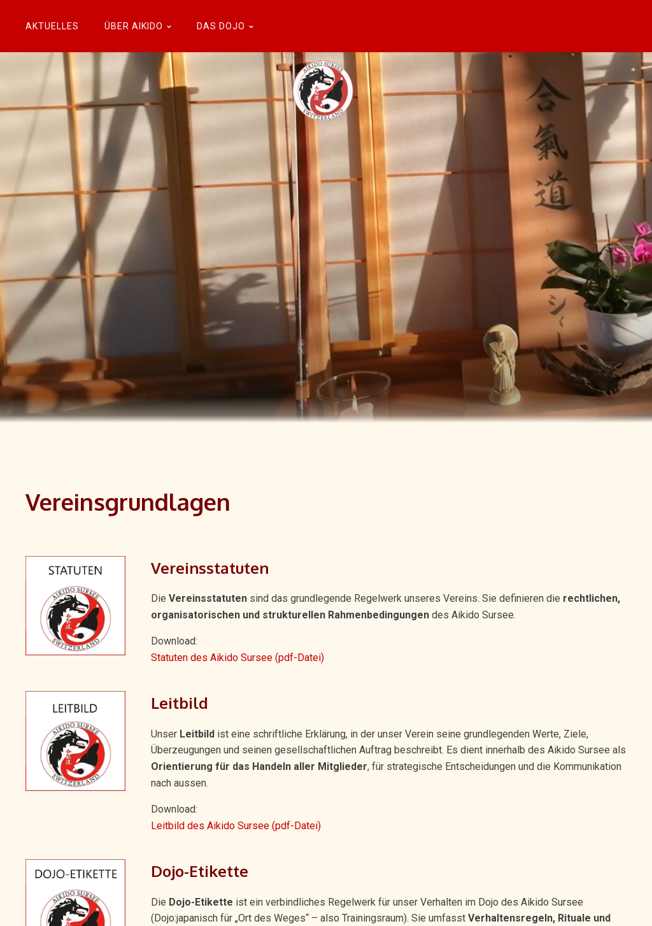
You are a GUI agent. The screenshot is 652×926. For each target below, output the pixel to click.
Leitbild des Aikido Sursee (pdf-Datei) (236, 826)
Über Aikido (137, 26)
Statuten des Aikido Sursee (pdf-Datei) (237, 658)
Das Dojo (225, 26)
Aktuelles (52, 26)
